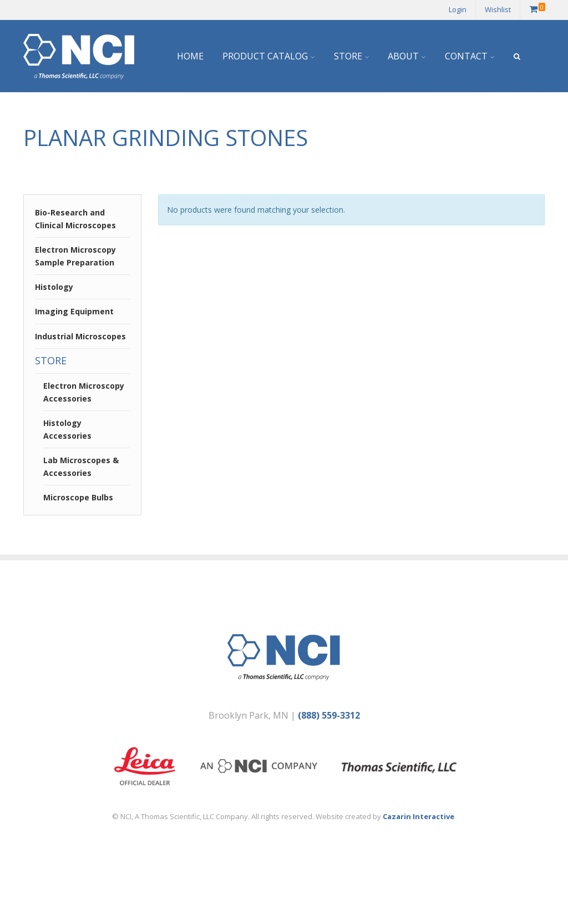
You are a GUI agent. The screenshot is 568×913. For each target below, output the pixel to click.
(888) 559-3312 (329, 715)
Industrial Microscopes (80, 336)
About (403, 56)
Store (348, 56)
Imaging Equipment (74, 311)
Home (190, 56)
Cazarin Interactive (418, 816)
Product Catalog (265, 56)
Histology (54, 287)
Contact (466, 56)
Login (457, 9)
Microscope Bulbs (78, 497)
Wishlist (498, 9)
